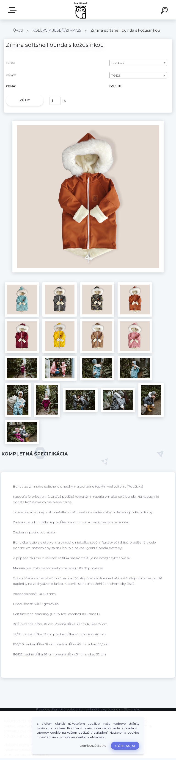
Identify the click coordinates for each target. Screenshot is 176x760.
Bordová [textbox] (117, 63)
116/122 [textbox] (115, 75)
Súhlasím (125, 746)
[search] (165, 11)
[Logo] (81, 10)
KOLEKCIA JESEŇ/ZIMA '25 (56, 30)
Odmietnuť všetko (93, 745)
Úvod (18, 30)
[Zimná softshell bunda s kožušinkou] (88, 122)
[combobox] (138, 63)
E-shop (13, 10)
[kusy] (55, 101)
